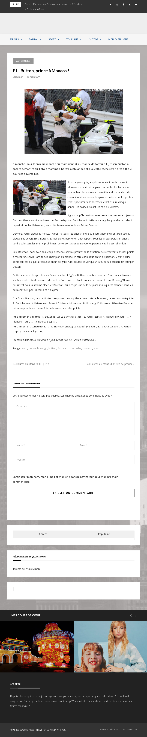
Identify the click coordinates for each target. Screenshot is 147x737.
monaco (87, 348)
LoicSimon (18, 76)
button (52, 348)
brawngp (42, 348)
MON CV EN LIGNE (118, 39)
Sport (52, 39)
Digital (33, 39)
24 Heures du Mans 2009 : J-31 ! (31, 364)
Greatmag (49, 730)
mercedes (75, 348)
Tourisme (72, 39)
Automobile (23, 60)
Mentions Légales (109, 729)
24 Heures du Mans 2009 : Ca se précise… (110, 364)
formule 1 (63, 348)
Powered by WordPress (22, 730)
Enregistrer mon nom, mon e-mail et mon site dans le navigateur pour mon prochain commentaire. (65, 479)
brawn (32, 348)
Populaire (104, 534)
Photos (93, 39)
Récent (43, 534)
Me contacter (130, 729)
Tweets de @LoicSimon (26, 568)
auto (24, 348)
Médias (14, 39)
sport (97, 348)
